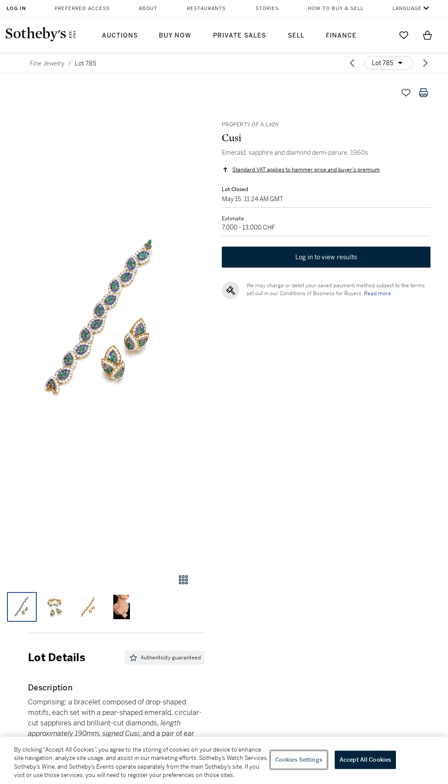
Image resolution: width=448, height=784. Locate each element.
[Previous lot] (352, 63)
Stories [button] (267, 8)
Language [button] (407, 8)
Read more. (378, 293)
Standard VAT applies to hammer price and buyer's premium (306, 169)
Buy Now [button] (175, 35)
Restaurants (206, 8)
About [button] (148, 8)
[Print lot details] (423, 93)
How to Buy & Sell (336, 8)
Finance (341, 35)
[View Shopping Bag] (427, 35)
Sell (296, 35)
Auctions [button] (120, 35)
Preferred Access (82, 8)
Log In (16, 8)
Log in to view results (326, 257)
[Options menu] (388, 63)
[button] (102, 320)
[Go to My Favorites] (403, 35)
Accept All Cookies (365, 759)
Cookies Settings (298, 759)
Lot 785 (85, 63)
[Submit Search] (380, 35)
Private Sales (239, 35)
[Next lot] (425, 63)
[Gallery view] (183, 580)
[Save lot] (406, 93)
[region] (224, 760)
